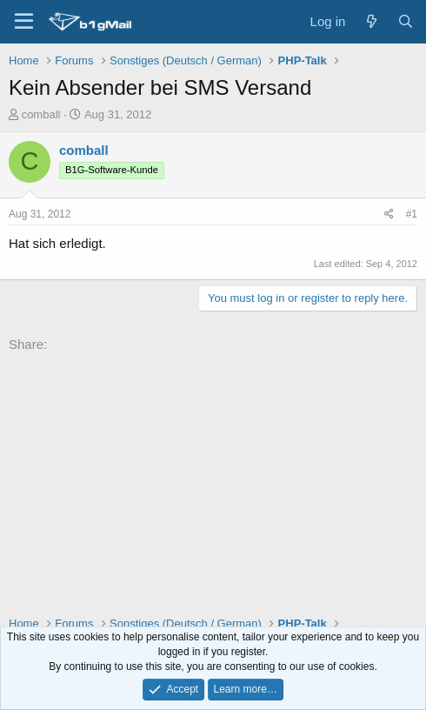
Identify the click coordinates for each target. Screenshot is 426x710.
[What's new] (371, 21)
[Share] (389, 214)
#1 (411, 214)
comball (41, 114)
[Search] (406, 21)
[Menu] (23, 22)
